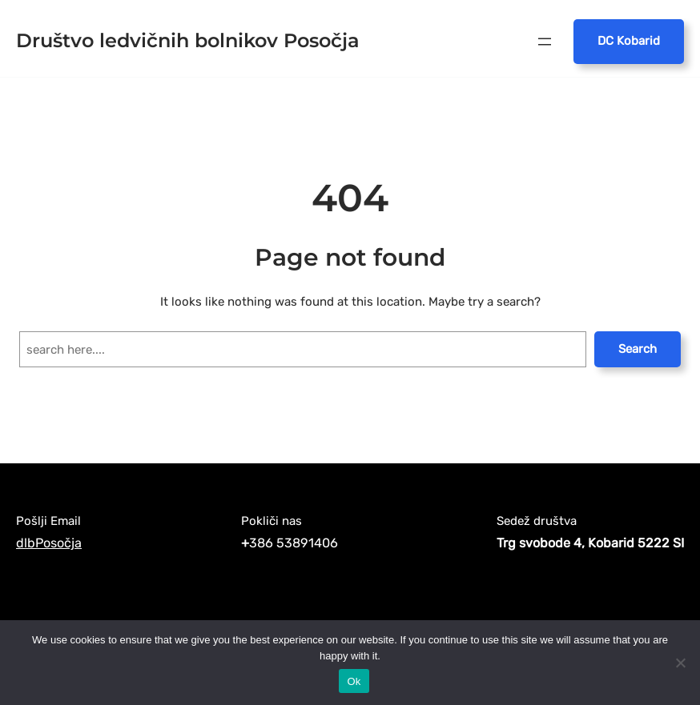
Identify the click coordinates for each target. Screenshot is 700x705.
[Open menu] (544, 41)
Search (637, 349)
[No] (680, 663)
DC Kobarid (628, 41)
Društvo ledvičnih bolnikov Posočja (188, 40)
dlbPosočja (49, 543)
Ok (353, 681)
